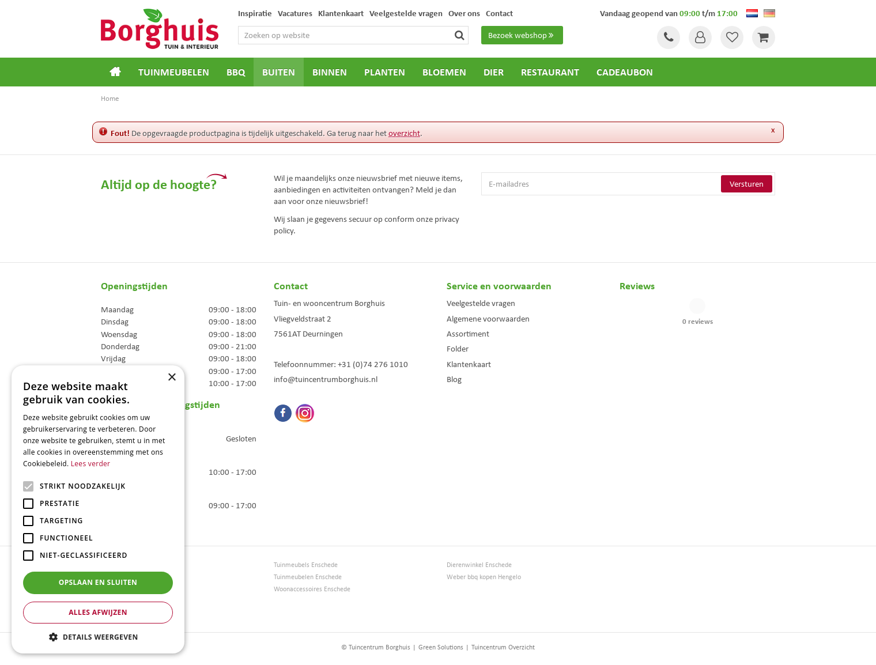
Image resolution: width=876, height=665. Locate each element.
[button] (98, 636)
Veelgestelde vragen (481, 303)
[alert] (98, 509)
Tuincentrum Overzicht (503, 647)
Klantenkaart (469, 364)
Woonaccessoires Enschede (312, 589)
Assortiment (468, 333)
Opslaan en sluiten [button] (98, 582)
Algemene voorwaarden (488, 318)
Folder (458, 348)
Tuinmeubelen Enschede (308, 577)
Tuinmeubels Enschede (306, 565)
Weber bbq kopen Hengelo (484, 577)
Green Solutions (440, 647)
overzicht (404, 133)
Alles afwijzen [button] (98, 612)
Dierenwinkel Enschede (479, 565)
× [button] (171, 377)
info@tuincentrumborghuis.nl (325, 379)
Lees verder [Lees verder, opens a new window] (91, 463)
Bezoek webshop (522, 35)
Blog (454, 379)
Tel (668, 37)
